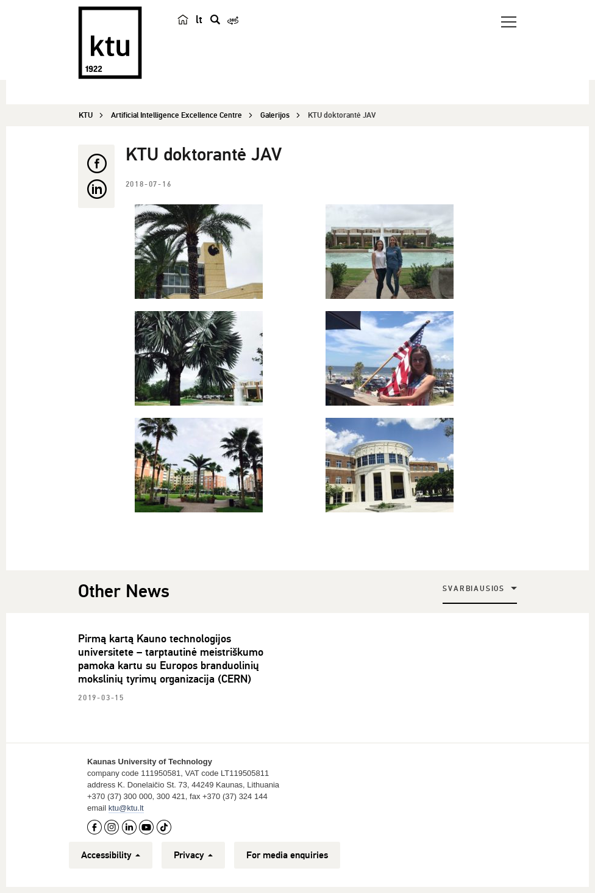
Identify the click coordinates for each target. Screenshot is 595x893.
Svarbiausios (474, 589)
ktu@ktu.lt (126, 807)
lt (199, 19)
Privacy (193, 855)
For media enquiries (287, 855)
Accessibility (110, 855)
